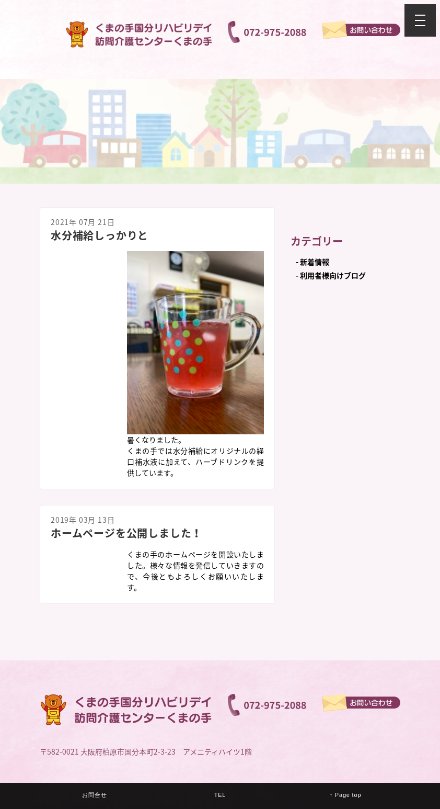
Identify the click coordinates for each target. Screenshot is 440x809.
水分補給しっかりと (99, 235)
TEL (220, 795)
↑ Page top (346, 795)
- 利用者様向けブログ (331, 275)
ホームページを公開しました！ (126, 533)
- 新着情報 (312, 261)
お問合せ (94, 795)
